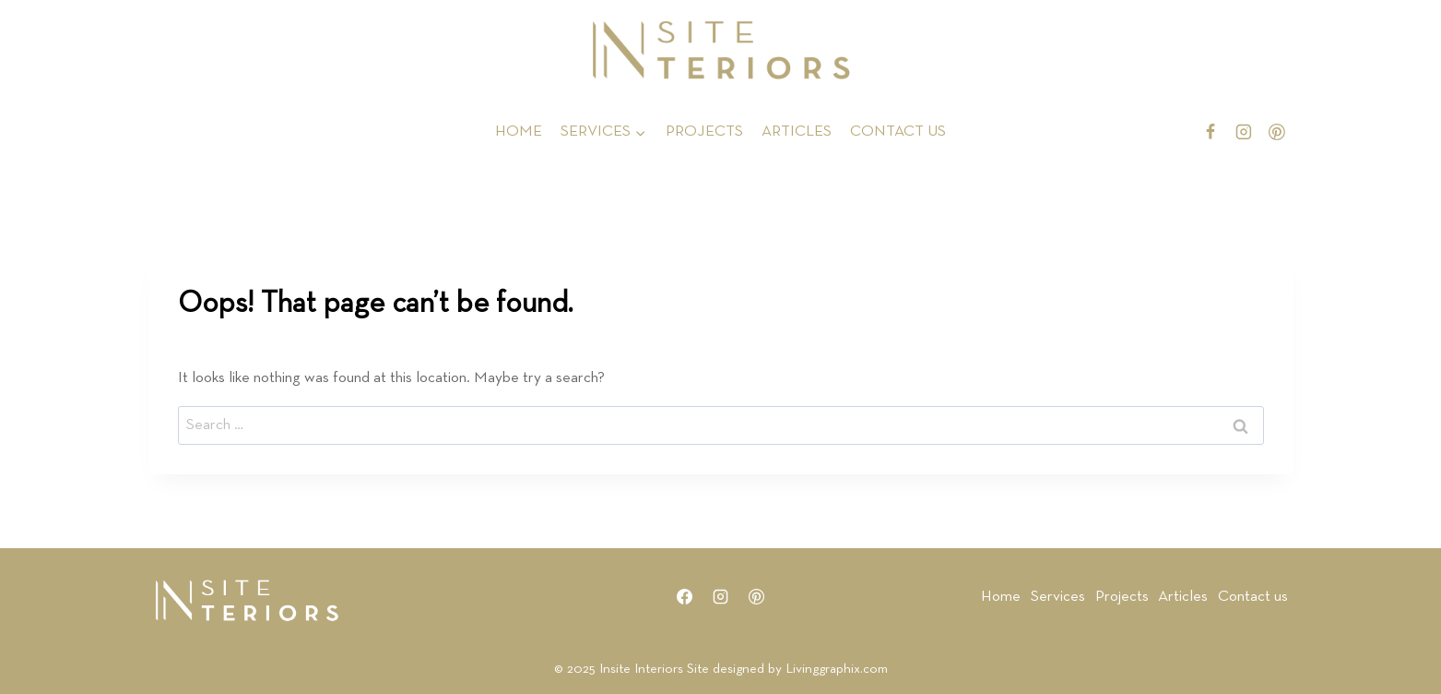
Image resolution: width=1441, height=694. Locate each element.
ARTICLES (797, 131)
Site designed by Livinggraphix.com (787, 669)
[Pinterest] (1276, 132)
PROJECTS (704, 131)
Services (1058, 596)
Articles (1183, 596)
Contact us (1253, 596)
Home (1001, 596)
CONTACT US (898, 131)
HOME (518, 131)
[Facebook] (1210, 132)
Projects (1122, 596)
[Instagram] (1243, 132)
